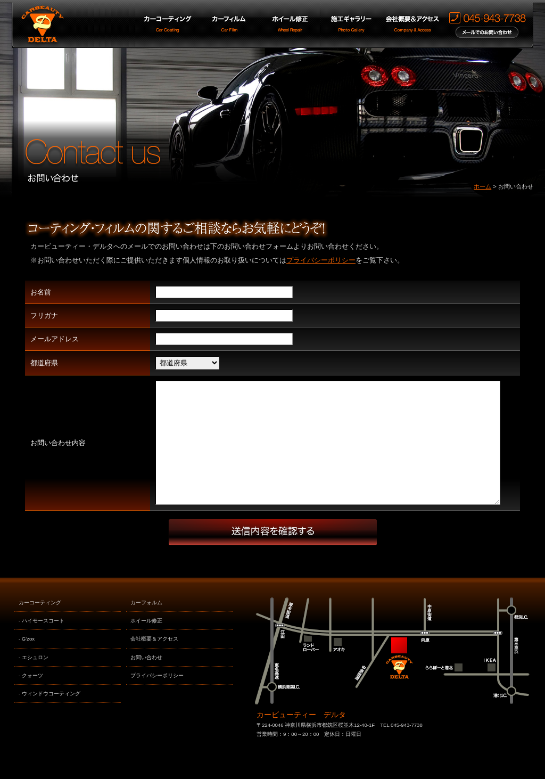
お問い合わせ (146, 681)
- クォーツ (31, 699)
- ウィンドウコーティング (49, 717)
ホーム (482, 186)
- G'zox (27, 663)
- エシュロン (33, 681)
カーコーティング (40, 626)
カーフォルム (146, 626)
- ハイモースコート (41, 644)
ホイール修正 (146, 644)
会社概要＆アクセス (154, 663)
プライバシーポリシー (321, 260)
